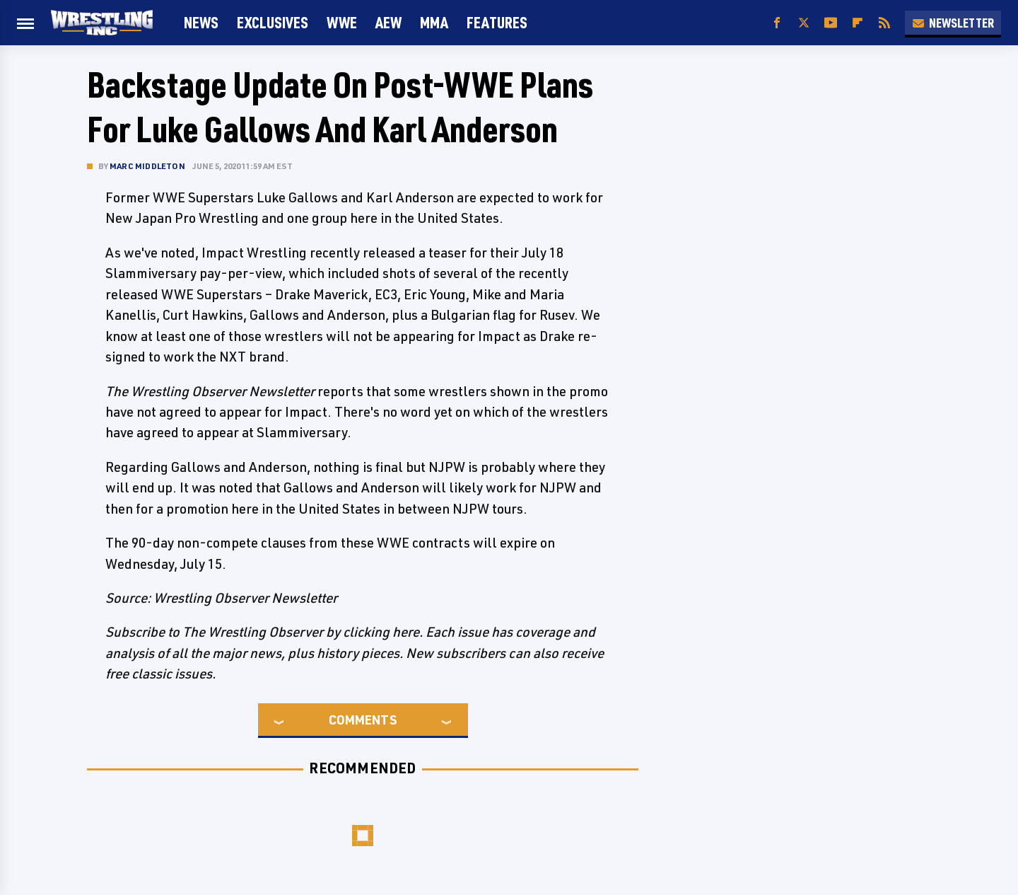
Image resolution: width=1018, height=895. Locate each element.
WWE (342, 22)
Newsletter (953, 22)
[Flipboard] (857, 23)
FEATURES (497, 22)
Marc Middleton (147, 166)
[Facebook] (777, 23)
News (201, 22)
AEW (388, 22)
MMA (434, 22)
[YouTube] (830, 23)
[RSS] (884, 23)
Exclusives (272, 22)
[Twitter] (803, 23)
